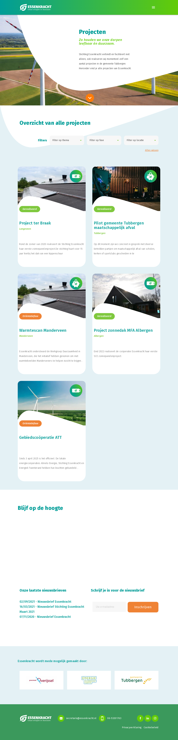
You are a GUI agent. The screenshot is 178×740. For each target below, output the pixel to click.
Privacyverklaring (132, 727)
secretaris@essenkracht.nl (77, 718)
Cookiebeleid (151, 727)
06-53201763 (110, 718)
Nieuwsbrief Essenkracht (54, 602)
